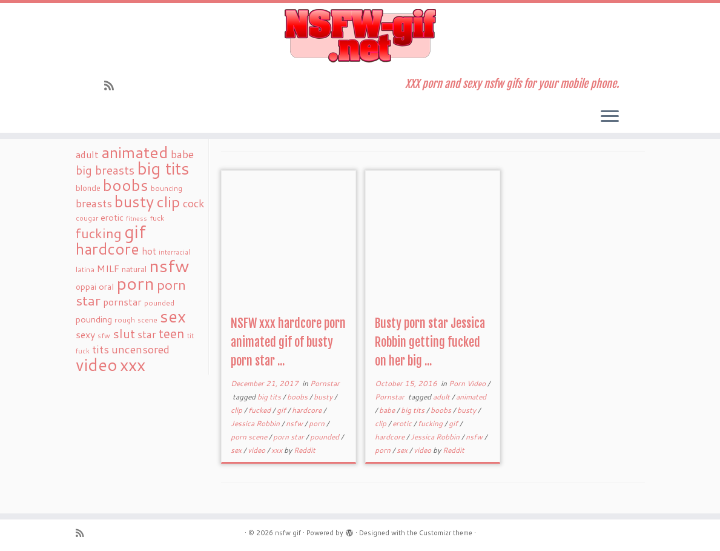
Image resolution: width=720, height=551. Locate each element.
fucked (260, 410)
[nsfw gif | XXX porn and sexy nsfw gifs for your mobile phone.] (360, 35)
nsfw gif (288, 533)
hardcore (307, 410)
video (257, 450)
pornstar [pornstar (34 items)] (122, 302)
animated (471, 397)
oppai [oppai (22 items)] (86, 286)
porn (317, 423)
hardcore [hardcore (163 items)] (107, 248)
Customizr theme (445, 533)
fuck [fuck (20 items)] (157, 217)
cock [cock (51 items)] (194, 203)
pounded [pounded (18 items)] (159, 303)
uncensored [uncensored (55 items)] (140, 349)
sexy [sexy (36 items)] (85, 334)
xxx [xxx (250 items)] (132, 364)
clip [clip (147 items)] (168, 201)
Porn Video (468, 383)
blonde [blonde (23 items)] (88, 187)
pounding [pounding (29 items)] (94, 319)
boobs (298, 397)
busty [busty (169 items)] (134, 201)
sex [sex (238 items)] (173, 316)
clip (237, 410)
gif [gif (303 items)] (135, 231)
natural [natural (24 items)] (134, 269)
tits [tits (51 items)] (100, 349)
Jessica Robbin (256, 423)
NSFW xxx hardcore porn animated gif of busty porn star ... (288, 342)
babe (388, 410)
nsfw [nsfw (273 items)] (169, 265)
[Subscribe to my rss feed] (113, 85)
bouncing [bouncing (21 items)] (166, 187)
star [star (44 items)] (146, 334)
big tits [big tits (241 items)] (163, 168)
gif (282, 410)
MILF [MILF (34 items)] (108, 268)
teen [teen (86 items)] (172, 333)
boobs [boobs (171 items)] (125, 185)
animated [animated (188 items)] (134, 152)
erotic (403, 423)
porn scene (250, 437)
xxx (277, 450)
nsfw (295, 423)
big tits (270, 397)
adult (442, 397)
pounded (325, 437)
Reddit (304, 450)
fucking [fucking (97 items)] (99, 233)
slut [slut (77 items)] (124, 333)
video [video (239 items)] (96, 364)
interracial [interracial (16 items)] (174, 252)
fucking (431, 423)
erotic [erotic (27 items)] (112, 217)
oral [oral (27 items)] (106, 286)
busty (324, 397)
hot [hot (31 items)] (149, 251)
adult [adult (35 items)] (87, 154)
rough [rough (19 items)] (124, 320)
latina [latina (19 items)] (85, 269)
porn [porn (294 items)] (135, 282)
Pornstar (325, 383)
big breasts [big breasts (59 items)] (105, 170)
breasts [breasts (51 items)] (94, 203)
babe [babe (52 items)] (182, 154)
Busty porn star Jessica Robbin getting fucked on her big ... (430, 342)
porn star (289, 437)
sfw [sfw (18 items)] (103, 335)
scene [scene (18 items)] (147, 320)
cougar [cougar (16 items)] (87, 218)
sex (237, 450)
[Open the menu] (610, 117)
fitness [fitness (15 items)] (136, 217)
